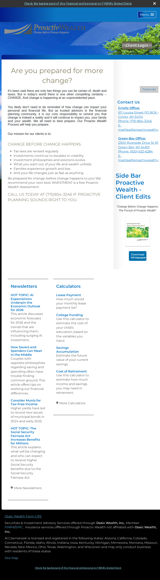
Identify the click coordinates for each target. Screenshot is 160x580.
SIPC (19, 527)
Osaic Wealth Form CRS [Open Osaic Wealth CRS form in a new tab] (23, 516)
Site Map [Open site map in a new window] (11, 558)
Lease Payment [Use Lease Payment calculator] (68, 295)
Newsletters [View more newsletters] (24, 286)
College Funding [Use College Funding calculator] (69, 315)
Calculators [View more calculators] (68, 286)
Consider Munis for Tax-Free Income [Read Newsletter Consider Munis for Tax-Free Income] (26, 402)
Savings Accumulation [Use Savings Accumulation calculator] (67, 349)
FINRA (10, 527)
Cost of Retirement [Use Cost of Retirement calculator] (71, 371)
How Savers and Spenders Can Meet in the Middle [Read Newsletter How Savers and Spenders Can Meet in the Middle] (26, 350)
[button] (147, 14)
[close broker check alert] (154, 3)
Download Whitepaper (138, 256)
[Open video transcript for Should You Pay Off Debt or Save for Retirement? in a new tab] (149, 89)
